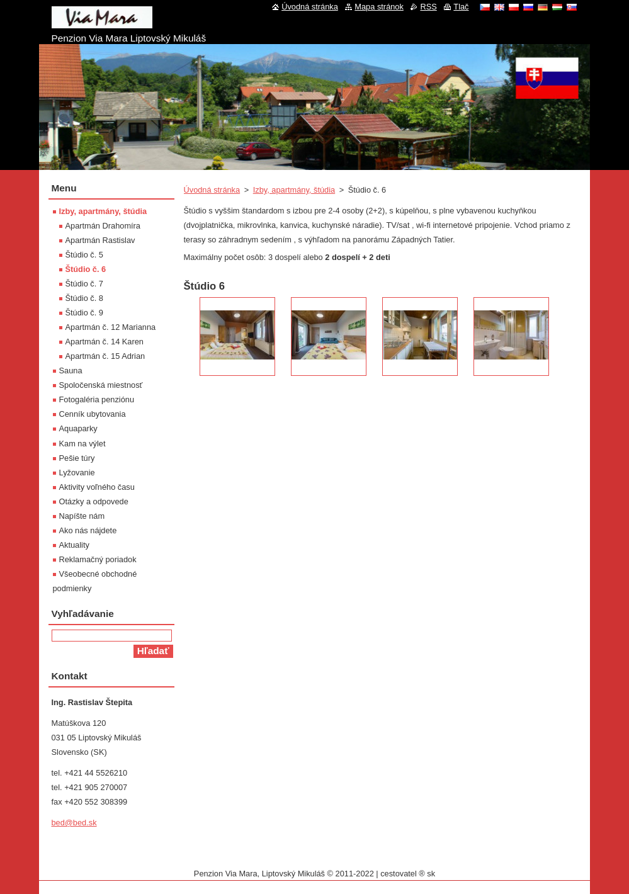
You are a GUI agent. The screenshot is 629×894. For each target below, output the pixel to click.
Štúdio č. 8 (84, 298)
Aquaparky (78, 428)
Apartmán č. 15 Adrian (105, 356)
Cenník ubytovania (92, 414)
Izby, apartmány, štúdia (294, 190)
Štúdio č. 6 (85, 269)
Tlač (460, 6)
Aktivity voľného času (97, 487)
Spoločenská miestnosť (101, 385)
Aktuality (74, 545)
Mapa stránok (379, 6)
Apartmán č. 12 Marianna (110, 327)
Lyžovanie (77, 472)
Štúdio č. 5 (84, 254)
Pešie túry (77, 458)
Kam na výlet (82, 443)
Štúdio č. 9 (84, 312)
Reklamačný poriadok (98, 559)
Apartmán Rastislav (100, 240)
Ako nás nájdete (88, 530)
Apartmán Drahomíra (102, 225)
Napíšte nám (82, 516)
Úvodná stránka (212, 190)
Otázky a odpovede (93, 501)
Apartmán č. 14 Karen (104, 341)
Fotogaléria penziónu (97, 399)
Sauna (70, 370)
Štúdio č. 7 (84, 283)
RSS (428, 6)
